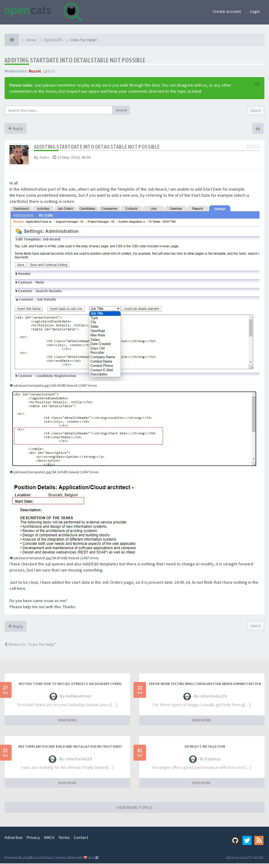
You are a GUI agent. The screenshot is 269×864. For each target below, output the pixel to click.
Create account (227, 11)
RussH (35, 71)
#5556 (253, 146)
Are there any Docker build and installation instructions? (70, 747)
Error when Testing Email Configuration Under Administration (205, 684)
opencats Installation (205, 747)
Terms (64, 838)
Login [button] (255, 11)
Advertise (14, 838)
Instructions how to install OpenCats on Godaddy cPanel (70, 684)
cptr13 (49, 71)
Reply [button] (15, 128)
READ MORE (67, 720)
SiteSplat (47, 858)
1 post (255, 110)
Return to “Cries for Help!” (30, 645)
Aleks (44, 157)
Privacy (33, 838)
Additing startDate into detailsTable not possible (75, 60)
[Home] (12, 40)
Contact (81, 838)
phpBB (27, 858)
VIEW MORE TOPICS (135, 808)
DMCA (49, 838)
